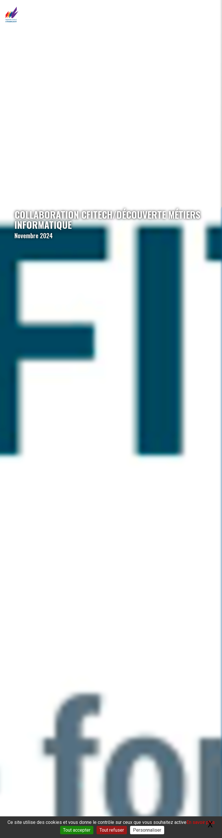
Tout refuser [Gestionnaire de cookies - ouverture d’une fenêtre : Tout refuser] (111, 830)
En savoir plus (200, 822)
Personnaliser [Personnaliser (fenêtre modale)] (147, 830)
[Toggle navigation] (212, 14)
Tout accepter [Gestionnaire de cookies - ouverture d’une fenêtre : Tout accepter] (76, 830)
